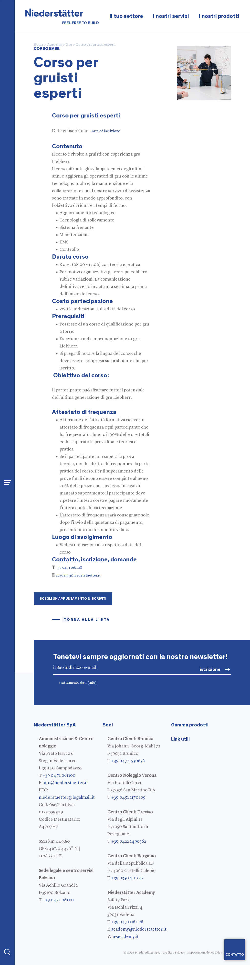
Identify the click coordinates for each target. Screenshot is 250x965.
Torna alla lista (87, 619)
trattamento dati (78, 683)
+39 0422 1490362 (128, 841)
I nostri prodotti (219, 16)
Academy (54, 45)
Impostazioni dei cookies (204, 952)
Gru (69, 45)
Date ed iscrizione (105, 131)
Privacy (180, 952)
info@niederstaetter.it (65, 783)
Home (38, 45)
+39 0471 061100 (59, 775)
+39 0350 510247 (127, 878)
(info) (92, 683)
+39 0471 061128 (127, 922)
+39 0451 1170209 (128, 797)
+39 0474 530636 (128, 761)
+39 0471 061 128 (69, 568)
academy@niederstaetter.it (78, 575)
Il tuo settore (126, 16)
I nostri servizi (171, 16)
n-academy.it (126, 936)
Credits (167, 952)
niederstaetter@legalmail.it (67, 797)
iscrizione (210, 669)
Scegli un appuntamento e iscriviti (73, 598)
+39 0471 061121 (58, 900)
